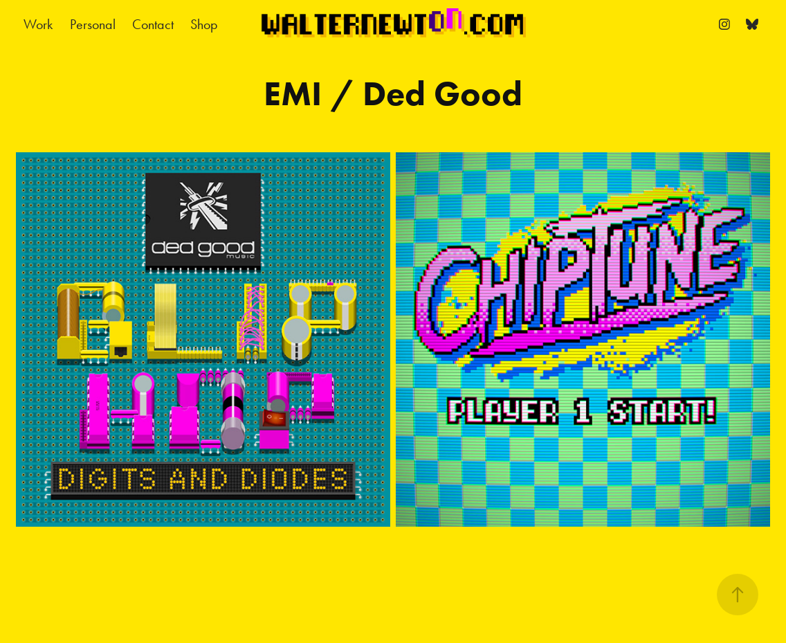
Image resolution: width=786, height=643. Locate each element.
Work (38, 24)
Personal (93, 24)
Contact (153, 24)
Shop (204, 24)
